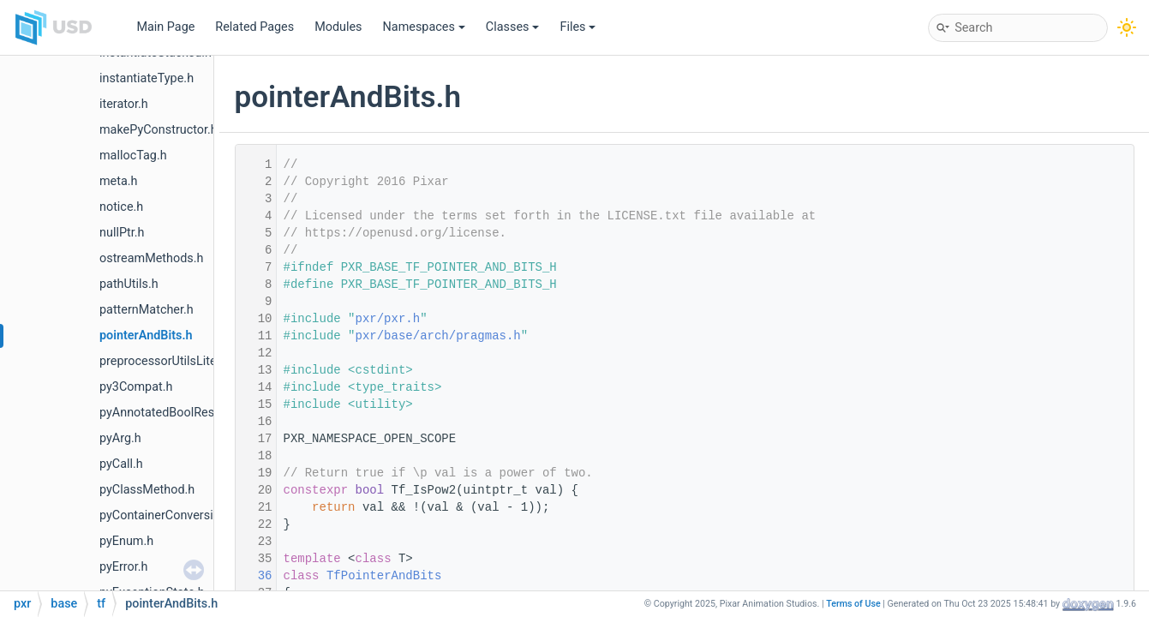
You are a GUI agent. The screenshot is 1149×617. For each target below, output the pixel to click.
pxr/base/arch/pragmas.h (438, 336)
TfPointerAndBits (383, 576)
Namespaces (424, 27)
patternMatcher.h (146, 310)
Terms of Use (853, 603)
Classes (513, 27)
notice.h (121, 207)
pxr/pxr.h (388, 319)
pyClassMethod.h (146, 489)
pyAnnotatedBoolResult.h (168, 412)
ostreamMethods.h (151, 258)
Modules (338, 27)
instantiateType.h (146, 78)
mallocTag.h (133, 155)
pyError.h (123, 567)
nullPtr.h (122, 232)
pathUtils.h (129, 284)
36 (254, 576)
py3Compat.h (135, 387)
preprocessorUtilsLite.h (162, 361)
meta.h (118, 181)
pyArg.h (120, 438)
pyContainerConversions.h (171, 515)
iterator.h (123, 104)
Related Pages (254, 27)
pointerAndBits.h (146, 335)
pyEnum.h (126, 541)
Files (577, 27)
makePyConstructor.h (158, 130)
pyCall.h (121, 464)
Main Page (165, 27)
